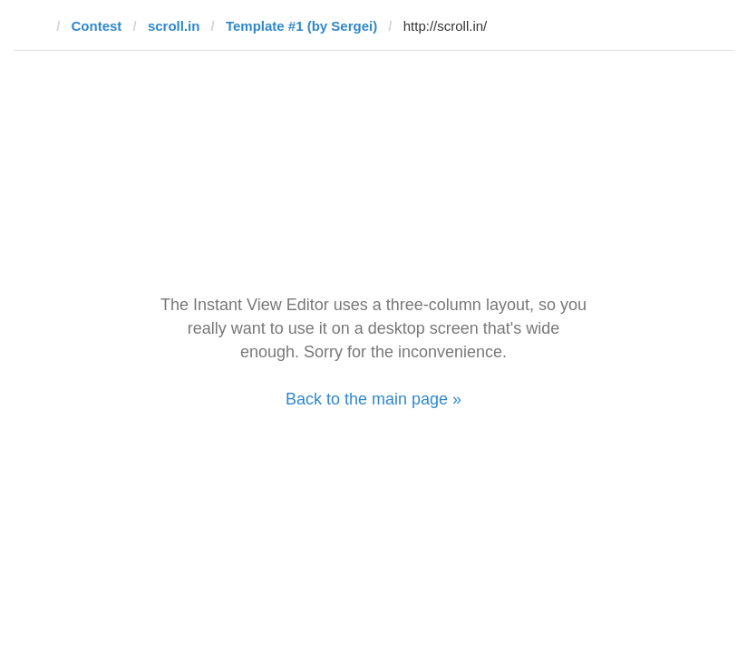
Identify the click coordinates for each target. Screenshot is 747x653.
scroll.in (174, 26)
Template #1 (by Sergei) (301, 26)
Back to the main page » (373, 399)
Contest (97, 26)
